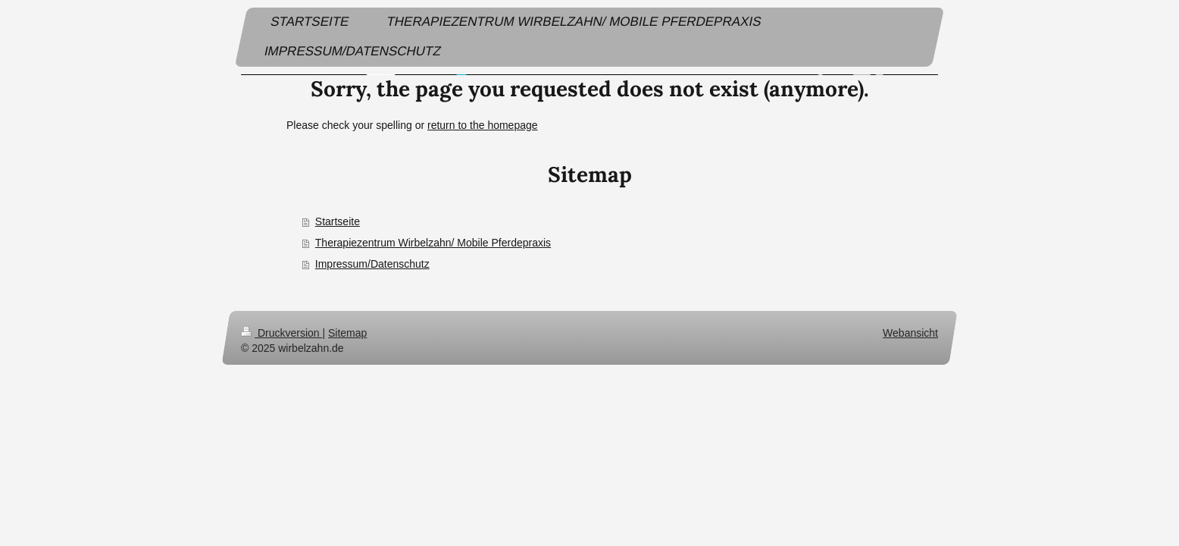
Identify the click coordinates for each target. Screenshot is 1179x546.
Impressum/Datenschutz (372, 264)
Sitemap (347, 333)
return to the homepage (482, 125)
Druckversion (281, 333)
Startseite (337, 221)
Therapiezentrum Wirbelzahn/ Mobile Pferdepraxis (433, 243)
